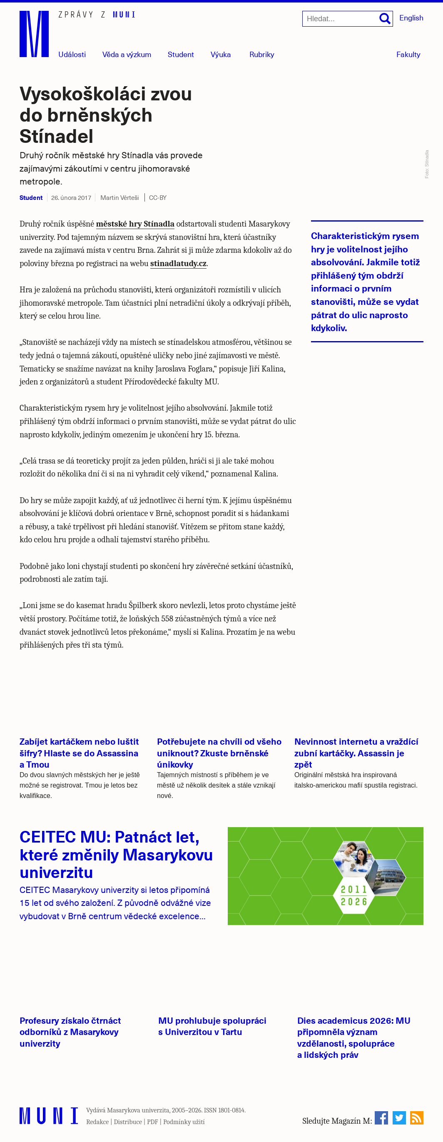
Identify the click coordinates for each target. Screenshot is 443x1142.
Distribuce (128, 1122)
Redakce (97, 1122)
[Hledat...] (347, 19)
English (411, 17)
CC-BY (158, 197)
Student (181, 54)
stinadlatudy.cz (178, 263)
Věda (127, 54)
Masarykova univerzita (138, 1110)
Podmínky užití (184, 1122)
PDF (152, 1122)
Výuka (221, 54)
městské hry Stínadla (135, 224)
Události (72, 54)
